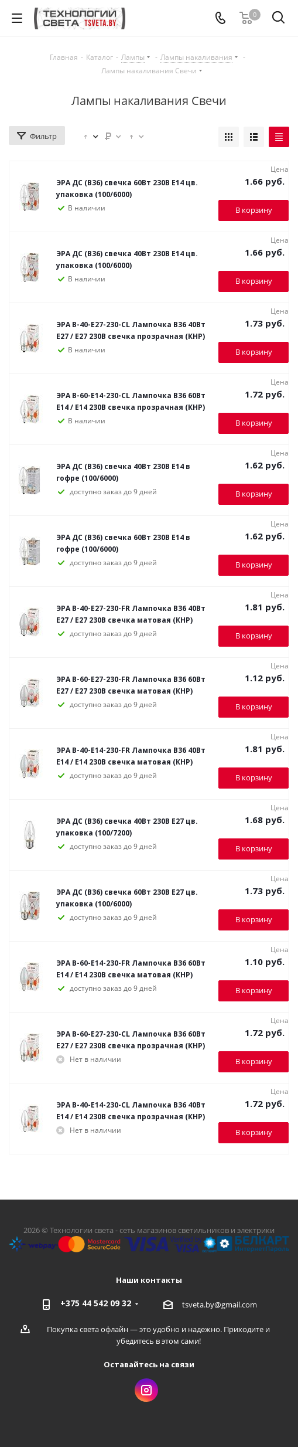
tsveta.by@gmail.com (219, 1304)
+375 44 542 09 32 (95, 1303)
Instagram (146, 1390)
